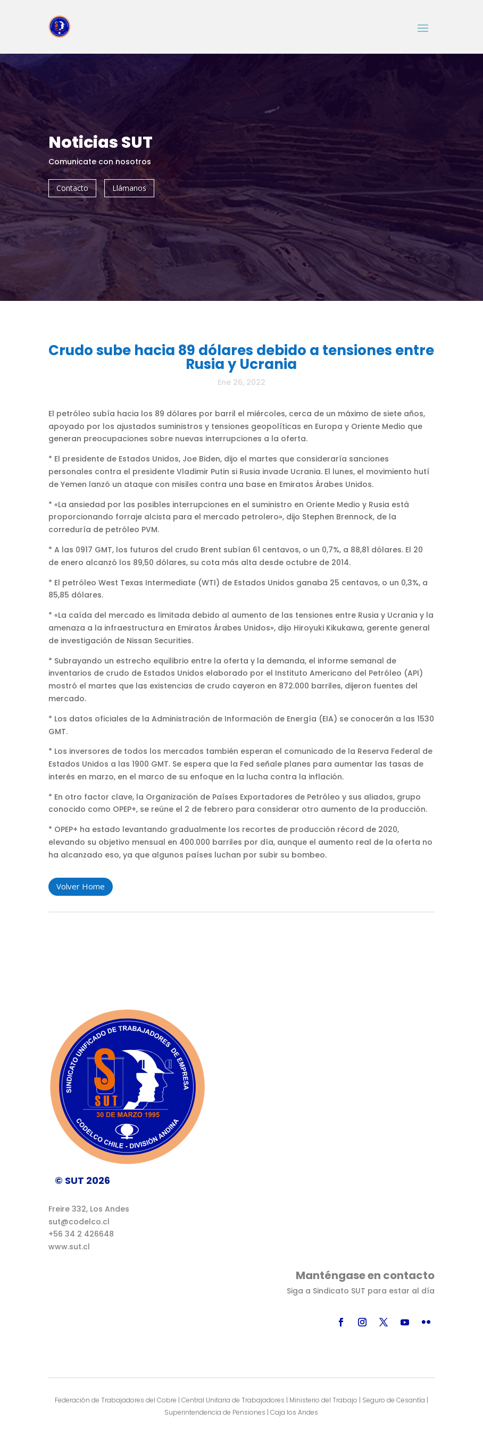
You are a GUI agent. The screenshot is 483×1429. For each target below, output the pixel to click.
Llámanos (129, 188)
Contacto (72, 188)
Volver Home (80, 886)
